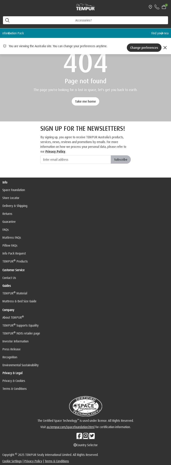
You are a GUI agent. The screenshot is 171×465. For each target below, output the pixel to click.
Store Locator (10, 198)
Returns (7, 214)
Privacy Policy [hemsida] (55, 151)
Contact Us (9, 278)
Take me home (85, 101)
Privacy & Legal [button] (12, 373)
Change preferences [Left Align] (144, 48)
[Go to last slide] (9, 33)
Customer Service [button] (13, 270)
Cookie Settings (12, 461)
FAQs (5, 230)
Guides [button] (6, 286)
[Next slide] (161, 33)
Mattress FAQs (11, 237)
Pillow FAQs (9, 245)
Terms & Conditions (14, 389)
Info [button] (4, 182)
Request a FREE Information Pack (76, 33)
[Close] (165, 47)
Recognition (9, 357)
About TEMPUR (13, 317)
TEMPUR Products (15, 261)
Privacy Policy (33, 461)
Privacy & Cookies (13, 381)
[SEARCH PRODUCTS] (85, 20)
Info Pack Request (14, 253)
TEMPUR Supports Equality (20, 325)
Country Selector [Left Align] (86, 445)
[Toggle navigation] (4, 7)
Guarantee (9, 222)
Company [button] (8, 310)
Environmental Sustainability (20, 365)
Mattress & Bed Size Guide (19, 301)
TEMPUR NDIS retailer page (21, 333)
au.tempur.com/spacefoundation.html (71, 427)
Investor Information (15, 341)
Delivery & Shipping (14, 206)
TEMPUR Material (14, 293)
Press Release (11, 349)
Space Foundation (13, 190)
